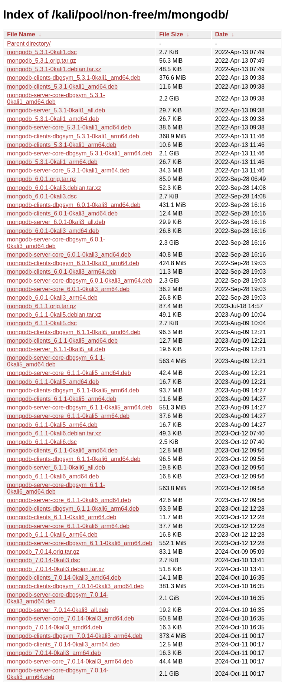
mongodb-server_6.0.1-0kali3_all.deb (56, 222)
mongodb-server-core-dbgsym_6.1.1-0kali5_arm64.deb (79, 407)
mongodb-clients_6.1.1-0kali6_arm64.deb (61, 517)
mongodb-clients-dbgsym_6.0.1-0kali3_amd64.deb (73, 205)
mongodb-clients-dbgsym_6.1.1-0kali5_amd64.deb (73, 332)
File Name (21, 34)
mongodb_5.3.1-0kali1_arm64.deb (52, 162)
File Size (171, 34)
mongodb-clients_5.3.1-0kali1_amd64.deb (62, 86)
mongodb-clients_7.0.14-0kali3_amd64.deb (64, 577)
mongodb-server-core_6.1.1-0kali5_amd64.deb (69, 373)
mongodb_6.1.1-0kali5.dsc (42, 323)
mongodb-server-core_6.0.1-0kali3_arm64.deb (68, 289)
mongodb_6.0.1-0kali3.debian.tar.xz (54, 188)
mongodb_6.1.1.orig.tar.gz (41, 306)
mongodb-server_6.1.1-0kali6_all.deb (56, 467)
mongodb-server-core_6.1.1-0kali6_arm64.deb (68, 526)
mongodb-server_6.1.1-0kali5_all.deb (56, 349)
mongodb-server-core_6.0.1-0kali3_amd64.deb (69, 254)
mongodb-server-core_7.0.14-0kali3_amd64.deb (70, 618)
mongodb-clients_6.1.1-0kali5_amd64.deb (62, 340)
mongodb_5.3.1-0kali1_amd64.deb (53, 119)
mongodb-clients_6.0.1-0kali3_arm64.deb (61, 272)
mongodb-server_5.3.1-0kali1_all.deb (56, 110)
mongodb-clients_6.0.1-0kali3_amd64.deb (62, 213)
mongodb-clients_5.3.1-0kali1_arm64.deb (61, 145)
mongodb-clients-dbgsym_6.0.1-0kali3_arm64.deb (73, 263)
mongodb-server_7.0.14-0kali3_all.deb (57, 610)
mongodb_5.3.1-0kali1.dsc (42, 52)
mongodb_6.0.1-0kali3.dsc (42, 196)
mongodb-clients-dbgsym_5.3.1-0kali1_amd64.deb (73, 78)
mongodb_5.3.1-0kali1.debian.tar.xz (54, 69)
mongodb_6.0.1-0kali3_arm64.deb (52, 297)
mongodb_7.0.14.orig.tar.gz (43, 552)
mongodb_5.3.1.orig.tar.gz (41, 60)
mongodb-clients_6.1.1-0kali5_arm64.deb (61, 399)
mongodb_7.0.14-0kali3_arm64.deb (54, 653)
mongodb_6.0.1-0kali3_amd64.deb (53, 231)
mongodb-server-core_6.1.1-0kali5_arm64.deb (68, 416)
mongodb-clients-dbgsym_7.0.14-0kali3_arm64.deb (74, 636)
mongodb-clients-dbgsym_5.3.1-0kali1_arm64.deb (73, 136)
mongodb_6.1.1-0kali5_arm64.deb (52, 425)
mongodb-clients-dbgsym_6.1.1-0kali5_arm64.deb (73, 390)
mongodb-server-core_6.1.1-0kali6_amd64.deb (69, 500)
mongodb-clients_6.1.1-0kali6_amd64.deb (62, 450)
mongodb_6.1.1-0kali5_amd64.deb (53, 382)
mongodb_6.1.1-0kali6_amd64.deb (53, 476)
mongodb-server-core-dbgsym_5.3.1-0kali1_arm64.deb (79, 153)
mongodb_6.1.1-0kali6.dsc (42, 442)
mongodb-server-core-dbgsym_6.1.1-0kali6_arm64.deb (79, 543)
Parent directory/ (28, 43)
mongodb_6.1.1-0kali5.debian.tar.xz (54, 315)
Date (221, 34)
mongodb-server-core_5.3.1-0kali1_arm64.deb (68, 170)
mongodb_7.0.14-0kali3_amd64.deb (54, 627)
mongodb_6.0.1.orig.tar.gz (41, 179)
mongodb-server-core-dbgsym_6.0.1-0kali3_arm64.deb (79, 280)
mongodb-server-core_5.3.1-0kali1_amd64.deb (69, 127)
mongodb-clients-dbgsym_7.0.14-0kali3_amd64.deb (75, 586)
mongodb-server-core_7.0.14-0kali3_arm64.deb (70, 661)
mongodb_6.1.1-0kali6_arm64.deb (52, 534)
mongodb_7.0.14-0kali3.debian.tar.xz (55, 569)
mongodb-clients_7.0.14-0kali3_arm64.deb (63, 644)
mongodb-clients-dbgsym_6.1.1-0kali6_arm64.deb (73, 508)
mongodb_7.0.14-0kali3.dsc (43, 560)
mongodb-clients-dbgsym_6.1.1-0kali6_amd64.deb (73, 459)
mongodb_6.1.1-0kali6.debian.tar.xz (54, 433)
